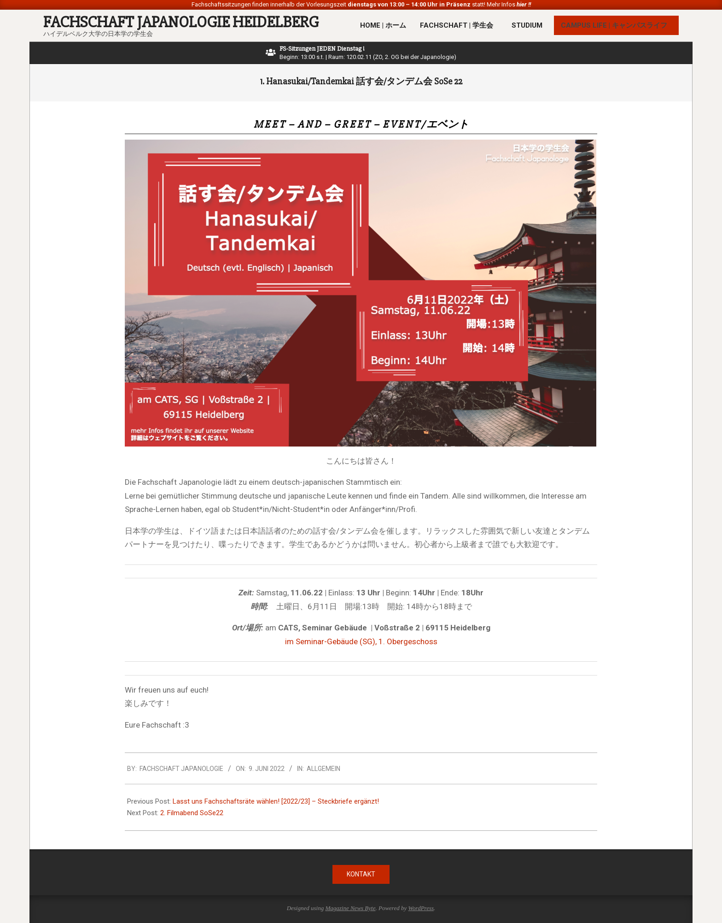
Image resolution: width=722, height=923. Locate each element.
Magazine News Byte (350, 908)
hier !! (523, 4)
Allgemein (323, 768)
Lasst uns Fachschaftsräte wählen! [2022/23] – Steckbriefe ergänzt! (276, 801)
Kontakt (361, 874)
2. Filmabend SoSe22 (191, 813)
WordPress (421, 908)
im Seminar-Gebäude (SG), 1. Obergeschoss (361, 641)
